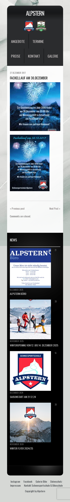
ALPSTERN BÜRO (18, 294)
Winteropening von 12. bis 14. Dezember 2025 (34, 345)
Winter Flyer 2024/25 (21, 448)
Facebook (28, 481)
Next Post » (54, 208)
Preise (15, 56)
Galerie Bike (41, 481)
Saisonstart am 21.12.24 (23, 397)
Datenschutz (56, 481)
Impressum (15, 485)
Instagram (15, 481)
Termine (38, 41)
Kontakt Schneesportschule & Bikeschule (43, 485)
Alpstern (35, 13)
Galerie (53, 56)
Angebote (18, 41)
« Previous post (17, 208)
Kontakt (34, 56)
